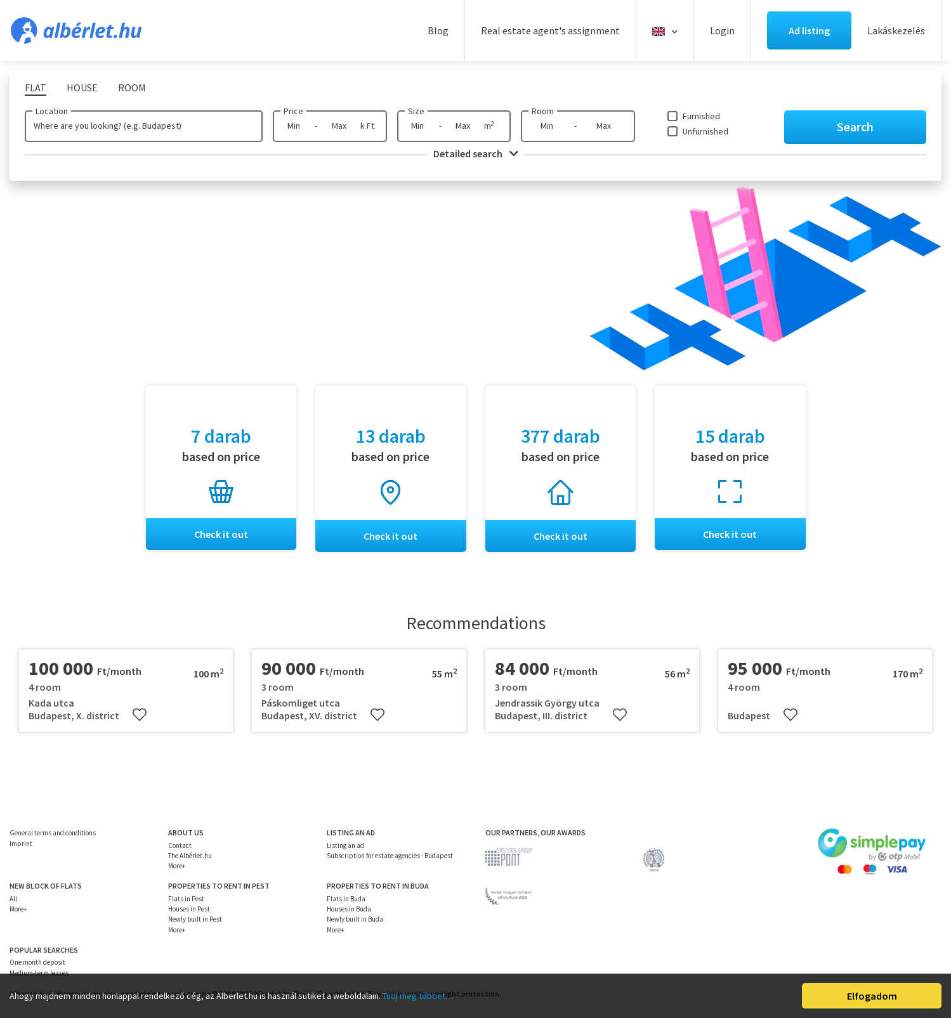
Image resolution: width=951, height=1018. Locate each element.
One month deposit (37, 962)
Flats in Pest (186, 898)
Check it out (221, 534)
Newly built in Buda (355, 919)
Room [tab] (132, 87)
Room (543, 111)
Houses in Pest (189, 908)
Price (293, 111)
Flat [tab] (35, 87)
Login (722, 30)
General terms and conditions (53, 832)
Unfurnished (705, 131)
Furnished (701, 116)
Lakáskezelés (896, 30)
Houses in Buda (349, 908)
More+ (176, 865)
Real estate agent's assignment (550, 30)
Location (52, 111)
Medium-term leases (39, 973)
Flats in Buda (346, 898)
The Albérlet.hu (190, 855)
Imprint (21, 843)
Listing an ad (345, 845)
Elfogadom (872, 995)
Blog (438, 30)
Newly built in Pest (195, 919)
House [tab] (82, 87)
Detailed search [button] (475, 153)
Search (855, 126)
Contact (180, 845)
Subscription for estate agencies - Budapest (390, 855)
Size (416, 111)
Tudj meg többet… (418, 996)
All (13, 898)
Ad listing (809, 30)
